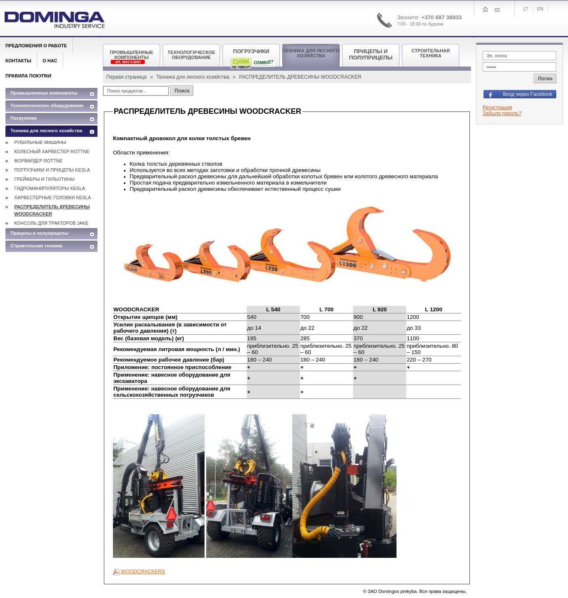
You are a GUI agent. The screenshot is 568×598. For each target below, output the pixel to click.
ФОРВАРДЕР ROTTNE (38, 160)
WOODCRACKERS (139, 572)
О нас (50, 60)
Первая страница (127, 77)
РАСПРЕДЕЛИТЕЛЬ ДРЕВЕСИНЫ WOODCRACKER (52, 210)
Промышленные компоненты (43, 92)
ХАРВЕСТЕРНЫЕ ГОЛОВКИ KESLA (52, 197)
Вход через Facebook (527, 94)
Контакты (18, 60)
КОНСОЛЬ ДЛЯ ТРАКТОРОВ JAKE (51, 223)
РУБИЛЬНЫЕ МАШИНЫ (40, 142)
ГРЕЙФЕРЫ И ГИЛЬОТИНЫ (44, 179)
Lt (525, 8)
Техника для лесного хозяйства (193, 77)
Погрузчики (23, 118)
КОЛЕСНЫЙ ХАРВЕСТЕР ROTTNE (52, 151)
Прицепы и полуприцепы (39, 233)
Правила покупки (28, 75)
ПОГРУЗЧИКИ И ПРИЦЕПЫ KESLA (52, 169)
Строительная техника (36, 245)
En (540, 8)
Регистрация (497, 107)
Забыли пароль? (502, 113)
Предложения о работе (36, 45)
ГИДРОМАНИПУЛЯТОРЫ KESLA (49, 188)
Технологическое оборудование (47, 105)
